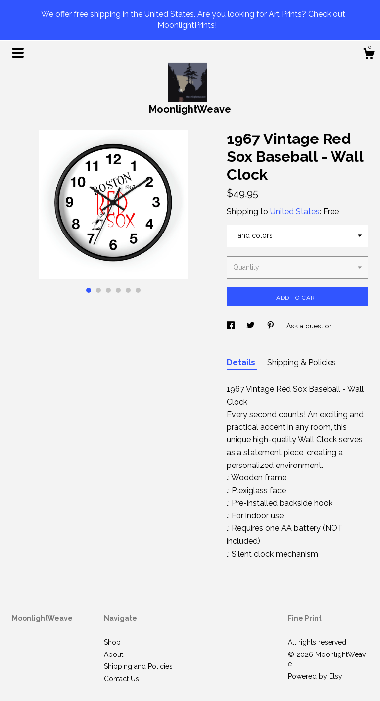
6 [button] (138, 290)
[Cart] (368, 55)
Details (242, 362)
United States (295, 211)
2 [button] (98, 290)
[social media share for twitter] (251, 326)
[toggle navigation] (18, 53)
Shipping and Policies (138, 666)
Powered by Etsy (315, 676)
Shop (112, 642)
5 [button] (128, 290)
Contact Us (121, 679)
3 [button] (108, 290)
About (113, 654)
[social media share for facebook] (232, 326)
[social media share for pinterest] (272, 326)
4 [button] (118, 290)
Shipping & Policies (301, 362)
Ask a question (309, 326)
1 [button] (88, 290)
